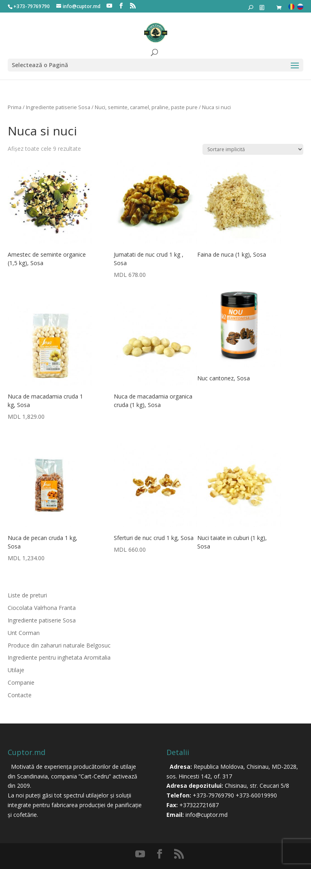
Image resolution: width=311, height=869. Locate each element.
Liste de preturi (27, 595)
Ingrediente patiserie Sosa (58, 107)
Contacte (20, 695)
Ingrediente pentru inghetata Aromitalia (59, 657)
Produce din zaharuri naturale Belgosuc (59, 645)
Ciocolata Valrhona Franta (42, 608)
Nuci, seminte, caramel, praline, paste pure (146, 107)
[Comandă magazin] (252, 149)
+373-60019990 (256, 795)
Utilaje (16, 670)
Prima (14, 107)
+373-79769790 (213, 795)
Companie (21, 682)
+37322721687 (199, 805)
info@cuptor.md (206, 814)
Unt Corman (24, 633)
